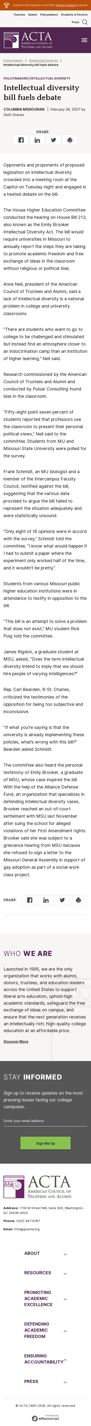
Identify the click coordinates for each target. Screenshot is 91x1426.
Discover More (16, 1042)
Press (75, 22)
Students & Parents (74, 14)
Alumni (32, 14)
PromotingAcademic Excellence (38, 1298)
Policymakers (49, 14)
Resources (37, 1272)
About (32, 1253)
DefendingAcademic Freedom (36, 1330)
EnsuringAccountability (43, 1358)
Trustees (19, 14)
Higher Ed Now (65, 5)
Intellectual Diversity (43, 60)
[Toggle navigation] (84, 40)
